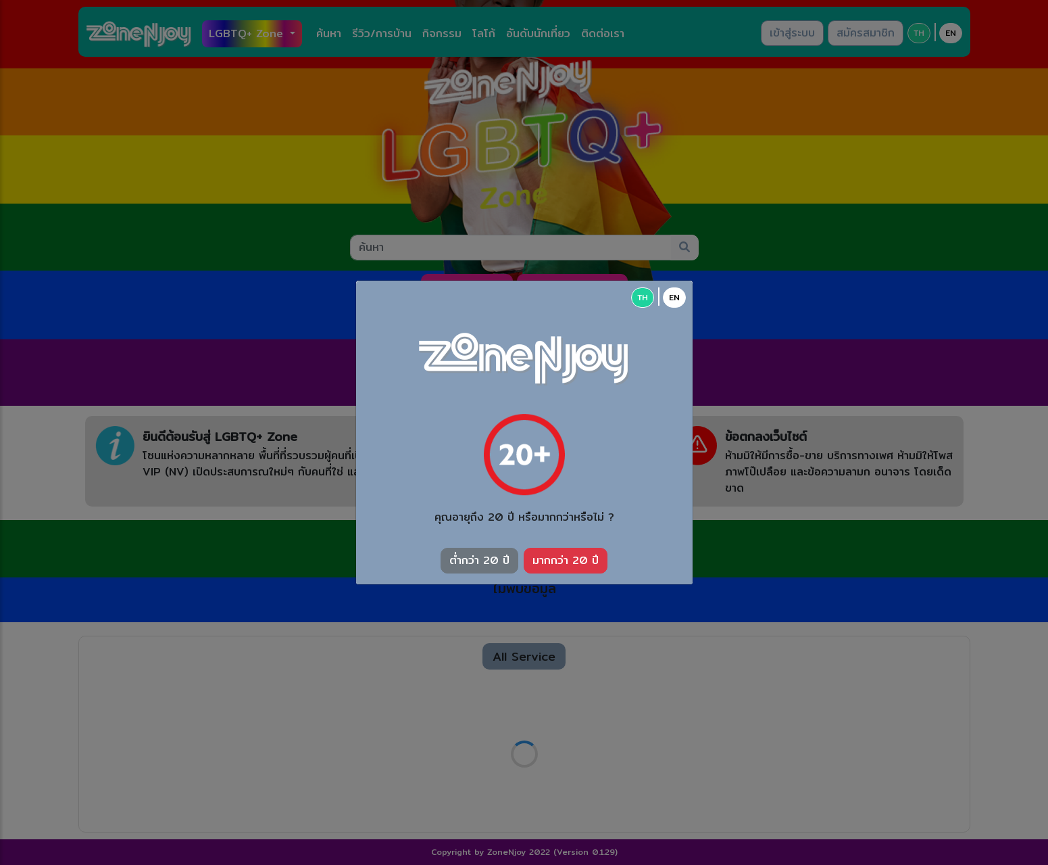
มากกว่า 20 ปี (565, 560)
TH (642, 297)
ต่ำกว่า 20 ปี (479, 560)
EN (674, 297)
